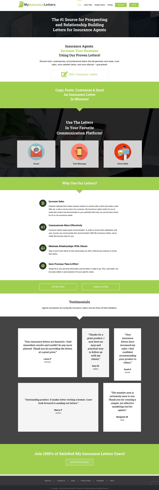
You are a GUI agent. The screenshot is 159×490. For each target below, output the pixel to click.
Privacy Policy (86, 481)
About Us (48, 481)
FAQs (73, 481)
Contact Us (61, 481)
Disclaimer (100, 481)
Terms (112, 481)
